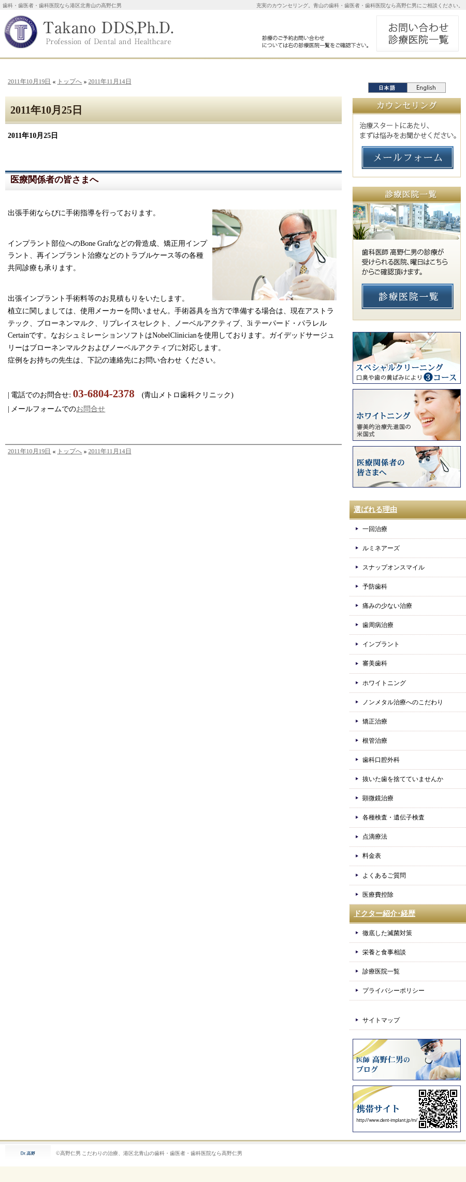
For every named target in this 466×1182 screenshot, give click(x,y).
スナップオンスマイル (393, 567)
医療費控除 (378, 894)
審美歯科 (374, 663)
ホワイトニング (384, 683)
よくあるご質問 (384, 875)
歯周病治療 (378, 625)
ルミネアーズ (381, 548)
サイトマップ (381, 1020)
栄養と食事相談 (384, 952)
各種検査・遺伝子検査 (393, 817)
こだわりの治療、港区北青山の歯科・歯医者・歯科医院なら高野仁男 (162, 1153)
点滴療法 (374, 836)
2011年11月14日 (109, 81)
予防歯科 (374, 586)
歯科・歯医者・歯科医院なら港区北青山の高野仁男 (62, 5)
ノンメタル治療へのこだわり (402, 702)
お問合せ (90, 409)
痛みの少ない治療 (387, 605)
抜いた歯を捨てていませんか (402, 779)
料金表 (371, 855)
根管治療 (374, 740)
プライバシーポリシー (393, 990)
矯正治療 (374, 721)
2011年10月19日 (29, 81)
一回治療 (374, 529)
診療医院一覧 (381, 971)
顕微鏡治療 (378, 798)
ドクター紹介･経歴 (384, 913)
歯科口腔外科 (381, 759)
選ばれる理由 (375, 509)
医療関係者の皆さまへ (54, 180)
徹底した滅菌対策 (387, 933)
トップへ (69, 81)
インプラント (381, 644)
